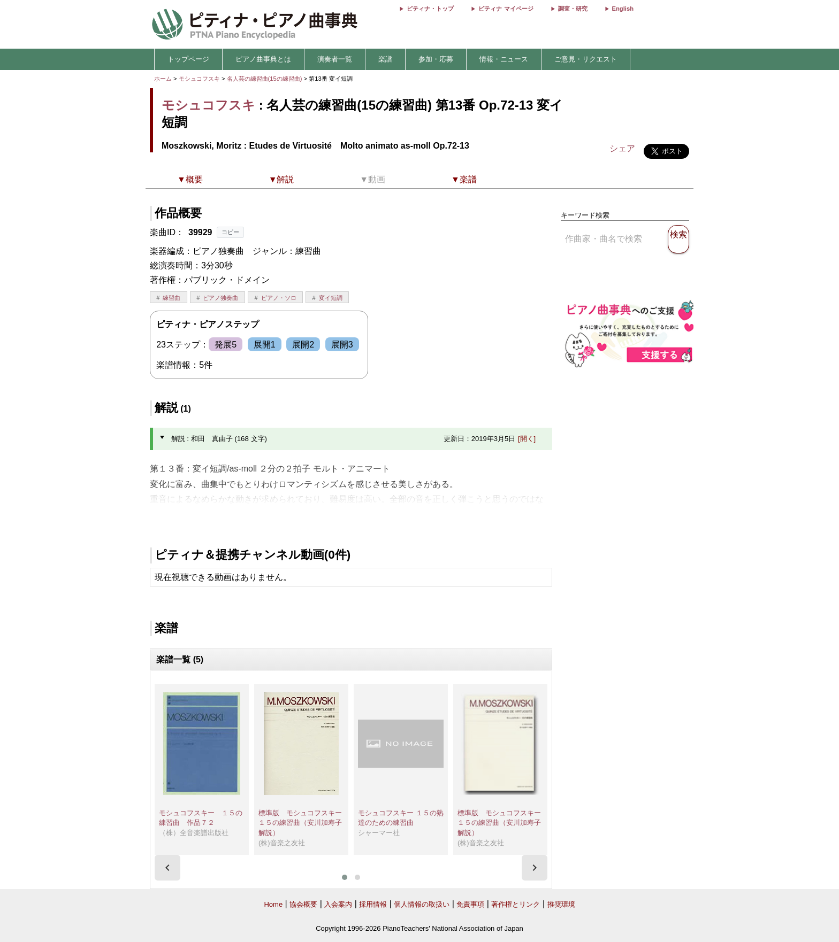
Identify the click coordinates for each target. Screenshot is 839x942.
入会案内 (338, 904)
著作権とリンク (515, 904)
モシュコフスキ (199, 78)
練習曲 (171, 298)
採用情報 (373, 904)
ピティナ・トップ (430, 8)
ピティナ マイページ (505, 8)
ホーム (163, 78)
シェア (622, 148)
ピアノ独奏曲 (220, 298)
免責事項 (470, 904)
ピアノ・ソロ (278, 298)
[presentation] (167, 868)
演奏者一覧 (334, 59)
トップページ (188, 59)
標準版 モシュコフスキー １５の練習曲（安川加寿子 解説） (303, 823)
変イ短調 (330, 298)
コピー (230, 232)
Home (273, 904)
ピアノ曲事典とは (263, 59)
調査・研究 (573, 8)
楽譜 (385, 59)
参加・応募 (435, 59)
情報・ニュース (503, 59)
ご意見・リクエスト (585, 59)
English (623, 8)
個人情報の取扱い (421, 904)
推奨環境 (561, 904)
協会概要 (303, 904)
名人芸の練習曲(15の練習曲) (265, 78)
